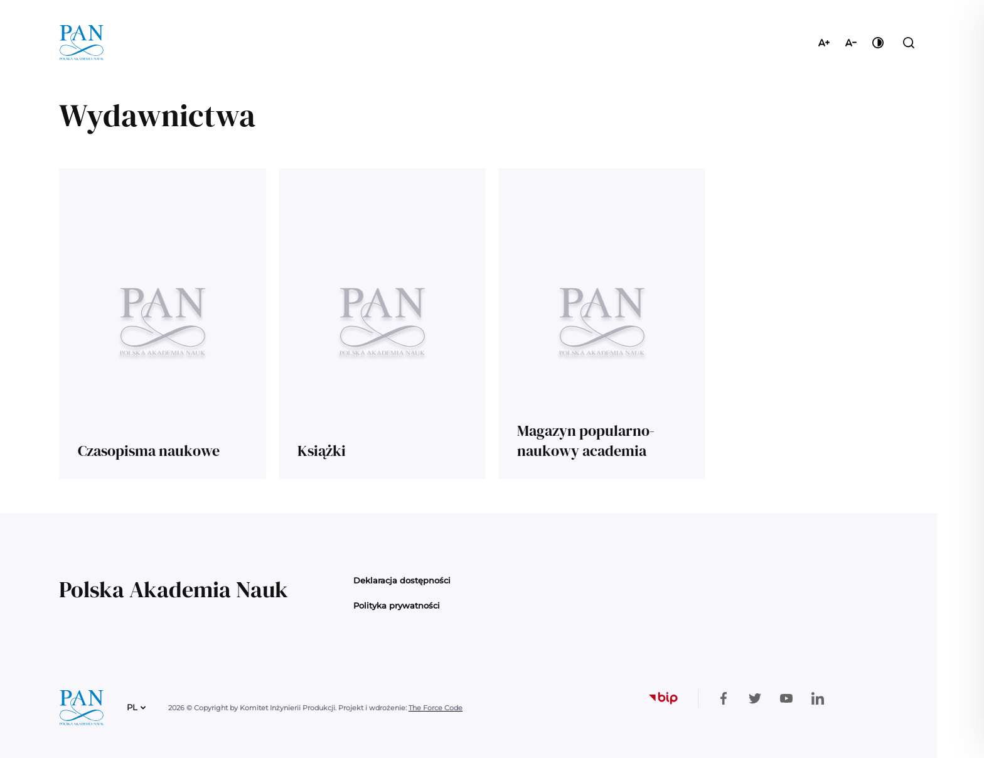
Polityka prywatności (396, 605)
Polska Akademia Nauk (173, 589)
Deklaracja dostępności (402, 580)
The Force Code (436, 707)
